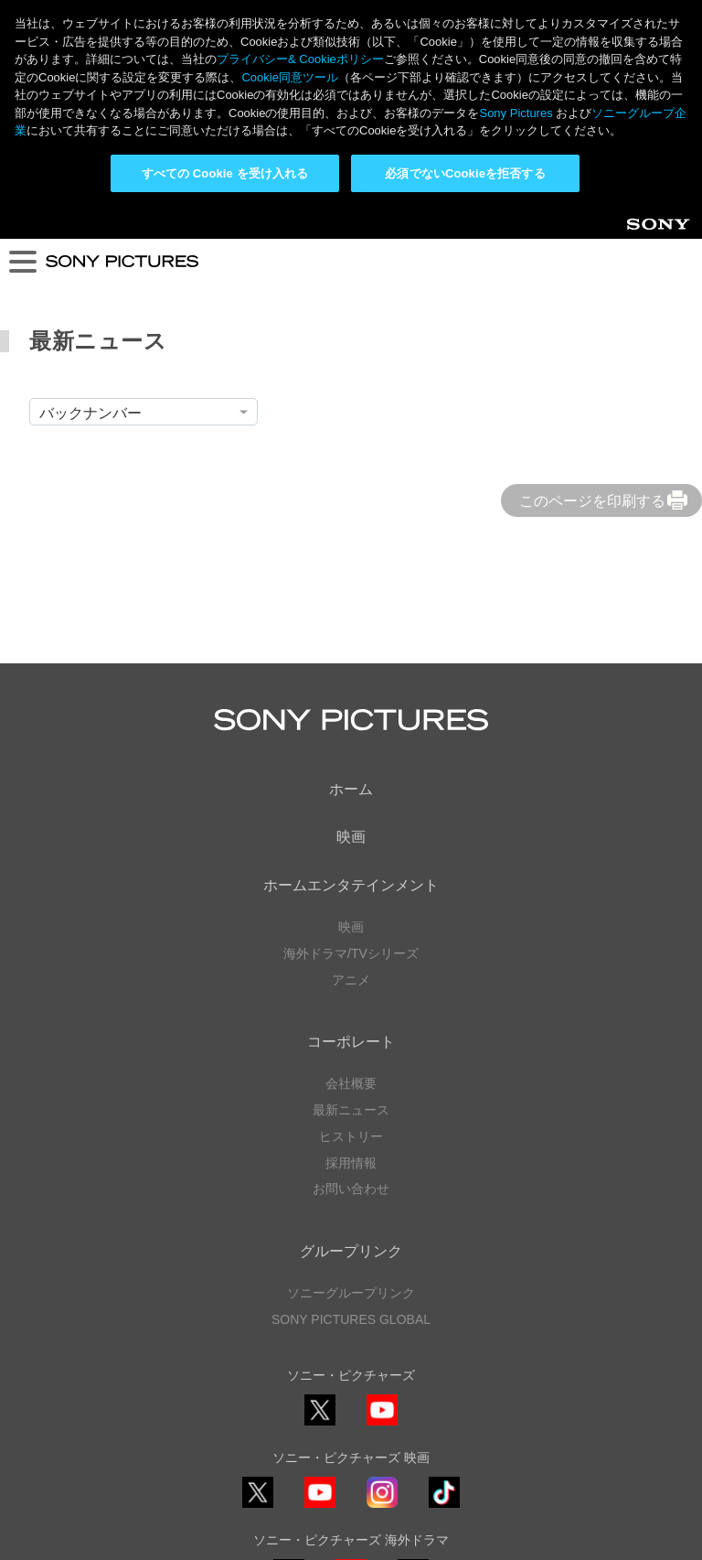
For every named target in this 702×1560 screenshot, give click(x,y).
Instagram (382, 1300)
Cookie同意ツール (351, 1504)
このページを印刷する (592, 294)
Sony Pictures (515, 113)
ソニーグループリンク (351, 1086)
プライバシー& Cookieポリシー (300, 59)
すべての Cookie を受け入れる (225, 173)
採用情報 (351, 955)
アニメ (351, 772)
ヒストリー (351, 928)
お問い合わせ (351, 981)
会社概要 (351, 876)
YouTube (382, 1218)
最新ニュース (351, 903)
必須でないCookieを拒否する (465, 173)
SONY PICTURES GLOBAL (351, 1111)
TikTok (444, 1300)
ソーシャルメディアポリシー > (351, 1415)
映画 (351, 630)
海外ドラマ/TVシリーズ (351, 746)
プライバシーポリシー (351, 1468)
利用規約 (351, 1486)
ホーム (351, 581)
